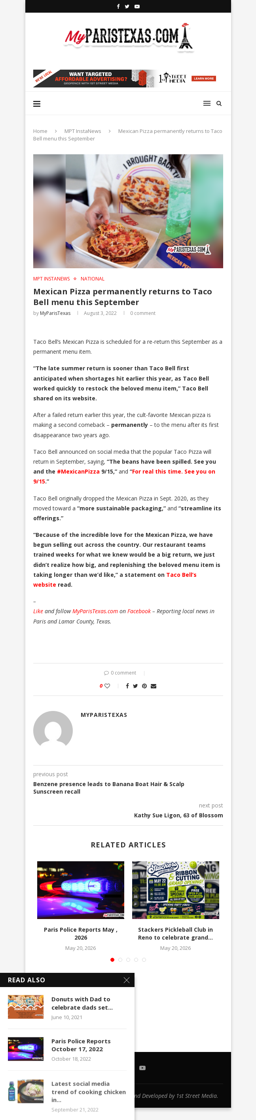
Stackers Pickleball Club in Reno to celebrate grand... (175, 933)
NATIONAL (92, 279)
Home (40, 131)
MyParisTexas (55, 313)
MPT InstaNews (82, 131)
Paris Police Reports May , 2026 (81, 933)
